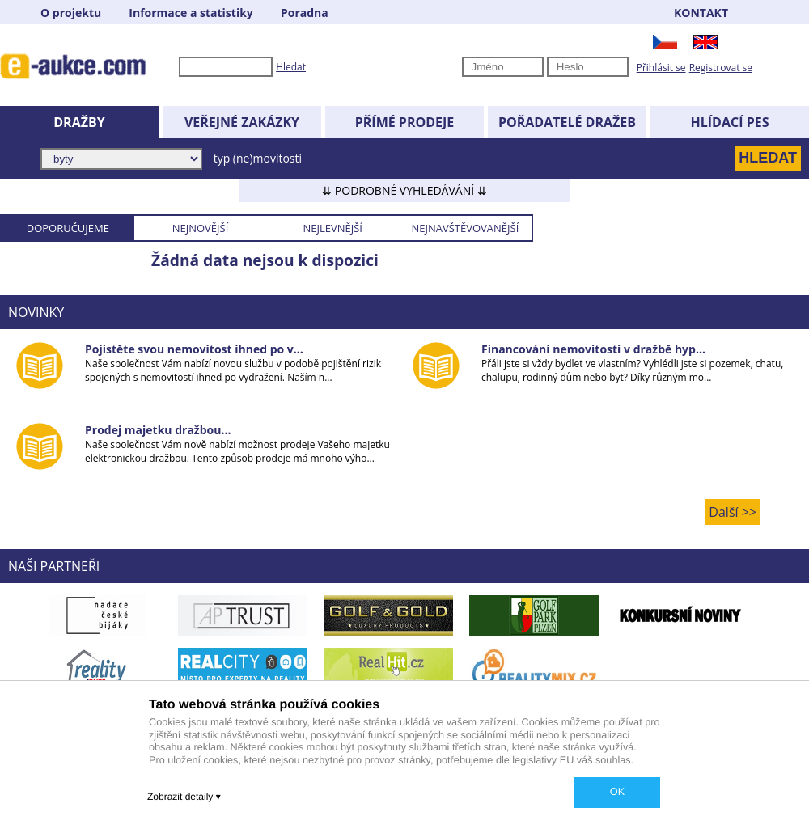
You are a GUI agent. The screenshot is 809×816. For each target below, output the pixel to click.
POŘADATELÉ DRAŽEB (567, 122)
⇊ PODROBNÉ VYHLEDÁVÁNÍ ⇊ (404, 190)
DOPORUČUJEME (68, 228)
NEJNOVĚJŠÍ (200, 228)
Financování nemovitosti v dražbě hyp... (593, 349)
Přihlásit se (661, 67)
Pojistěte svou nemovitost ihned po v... (194, 349)
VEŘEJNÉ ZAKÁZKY (241, 122)
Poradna (304, 12)
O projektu (70, 12)
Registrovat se (720, 67)
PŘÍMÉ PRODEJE (405, 122)
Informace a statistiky (190, 12)
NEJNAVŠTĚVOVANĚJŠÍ (465, 228)
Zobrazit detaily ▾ (184, 796)
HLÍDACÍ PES (730, 122)
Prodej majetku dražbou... (158, 430)
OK (617, 791)
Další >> (732, 512)
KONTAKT (701, 12)
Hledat (291, 67)
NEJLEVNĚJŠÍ (332, 228)
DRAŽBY (78, 122)
